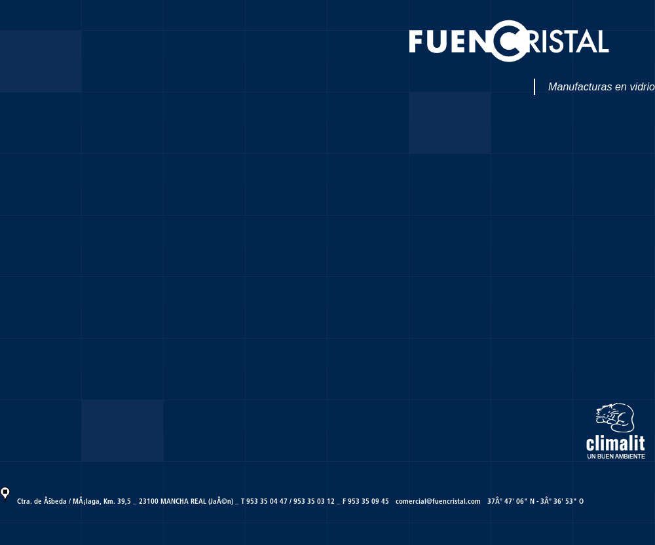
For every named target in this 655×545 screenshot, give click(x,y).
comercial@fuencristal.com (438, 501)
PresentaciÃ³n (31, 42)
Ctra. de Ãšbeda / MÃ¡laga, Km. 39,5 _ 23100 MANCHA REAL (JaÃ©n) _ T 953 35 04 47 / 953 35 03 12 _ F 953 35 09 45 (203, 501)
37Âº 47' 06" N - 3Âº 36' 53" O (535, 501)
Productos (433, 103)
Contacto (104, 411)
